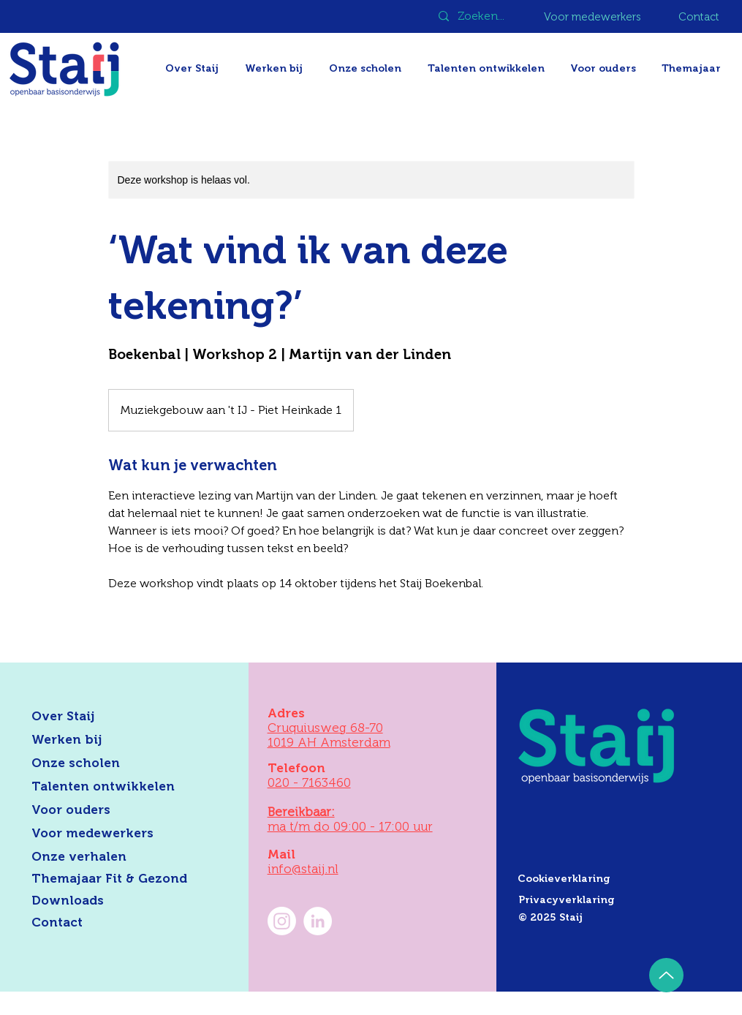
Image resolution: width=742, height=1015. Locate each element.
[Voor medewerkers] (594, 16)
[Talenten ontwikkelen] (114, 787)
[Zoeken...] (482, 16)
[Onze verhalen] (114, 857)
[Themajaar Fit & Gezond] (127, 879)
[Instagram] (282, 921)
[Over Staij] (114, 717)
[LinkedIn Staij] (317, 921)
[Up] (666, 975)
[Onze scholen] (114, 763)
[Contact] (700, 16)
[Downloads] (114, 901)
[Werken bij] (114, 740)
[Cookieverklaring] (620, 879)
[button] (693, 68)
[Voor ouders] (114, 810)
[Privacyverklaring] (620, 900)
